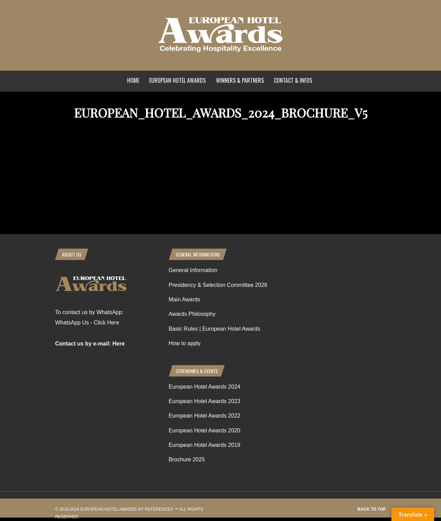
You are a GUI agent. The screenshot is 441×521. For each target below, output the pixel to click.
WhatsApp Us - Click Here (87, 322)
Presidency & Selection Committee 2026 (218, 285)
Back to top (372, 509)
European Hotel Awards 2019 (204, 445)
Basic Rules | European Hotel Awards (214, 329)
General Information (193, 270)
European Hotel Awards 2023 (204, 401)
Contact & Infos (293, 80)
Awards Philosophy (192, 314)
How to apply (185, 343)
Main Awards (184, 299)
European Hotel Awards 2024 (204, 387)
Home (133, 80)
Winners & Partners (240, 80)
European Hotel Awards (177, 80)
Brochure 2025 (187, 459)
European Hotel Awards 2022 (204, 416)
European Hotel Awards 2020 (204, 430)
